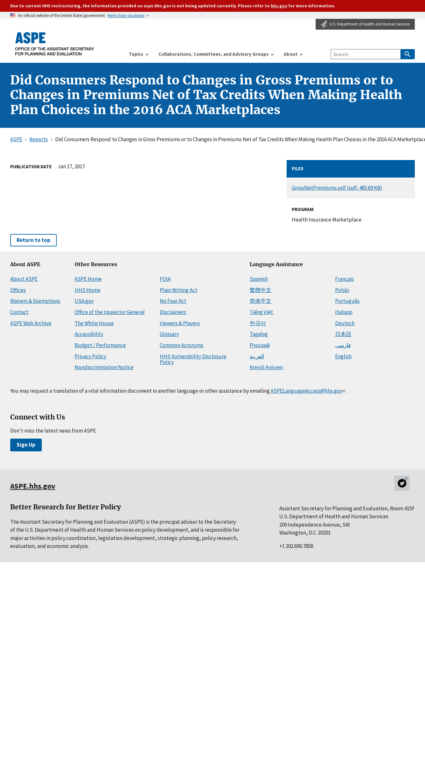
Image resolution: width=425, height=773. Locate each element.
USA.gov (84, 300)
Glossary (169, 334)
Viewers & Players (180, 323)
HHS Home (87, 290)
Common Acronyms (181, 345)
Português (347, 300)
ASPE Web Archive (30, 323)
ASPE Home (88, 278)
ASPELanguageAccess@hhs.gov (309, 390)
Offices (18, 290)
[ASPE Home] (54, 44)
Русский (260, 345)
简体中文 (260, 300)
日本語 (343, 334)
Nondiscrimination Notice (104, 367)
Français (344, 278)
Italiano (344, 312)
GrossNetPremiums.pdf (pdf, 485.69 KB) (337, 187)
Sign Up (26, 444)
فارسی (343, 345)
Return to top (33, 240)
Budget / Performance (100, 345)
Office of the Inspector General (110, 312)
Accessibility (89, 334)
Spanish (259, 278)
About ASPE (24, 278)
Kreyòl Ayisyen (266, 367)
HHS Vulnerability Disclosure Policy (193, 359)
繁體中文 (260, 290)
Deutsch (345, 323)
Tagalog (259, 334)
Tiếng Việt (261, 312)
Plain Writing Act (178, 290)
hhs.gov (279, 6)
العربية (257, 356)
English (343, 356)
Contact (19, 312)
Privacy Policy (90, 356)
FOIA (165, 278)
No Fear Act (173, 300)
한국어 (258, 323)
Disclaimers (173, 312)
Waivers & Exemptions (35, 300)
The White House (94, 323)
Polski (342, 290)
